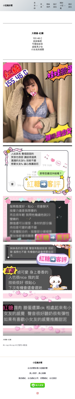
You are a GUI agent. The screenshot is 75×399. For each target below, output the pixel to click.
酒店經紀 (22, 378)
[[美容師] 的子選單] (36, 5)
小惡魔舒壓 (8, 5)
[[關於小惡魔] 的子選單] (64, 5)
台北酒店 (53, 378)
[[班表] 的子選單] (43, 5)
